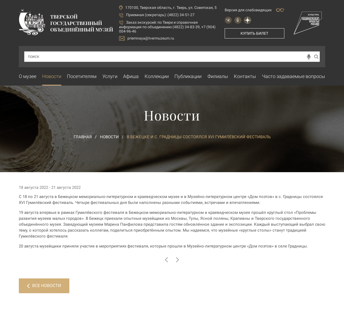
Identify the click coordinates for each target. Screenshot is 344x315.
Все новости (44, 285)
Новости (51, 76)
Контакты (245, 76)
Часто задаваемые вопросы (293, 76)
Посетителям (81, 76)
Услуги (109, 76)
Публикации (188, 76)
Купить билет (254, 33)
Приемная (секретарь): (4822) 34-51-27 (160, 15)
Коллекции (157, 76)
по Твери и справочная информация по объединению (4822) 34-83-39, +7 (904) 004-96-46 (167, 26)
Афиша (131, 76)
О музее (27, 76)
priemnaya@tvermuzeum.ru (146, 38)
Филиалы (217, 76)
